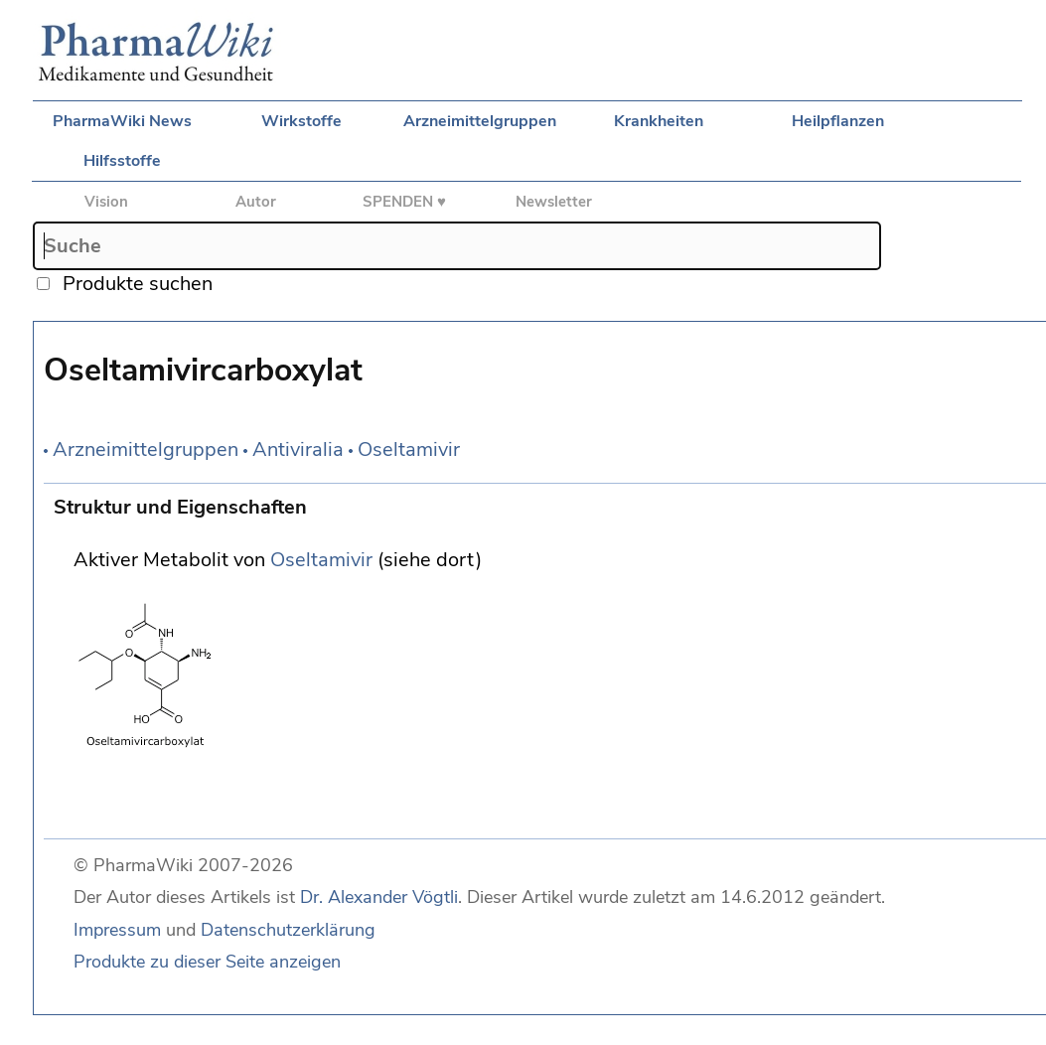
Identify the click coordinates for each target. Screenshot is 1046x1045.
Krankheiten (658, 121)
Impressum (117, 930)
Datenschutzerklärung (288, 930)
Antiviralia (298, 449)
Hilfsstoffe (122, 161)
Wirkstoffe (301, 121)
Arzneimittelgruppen (479, 121)
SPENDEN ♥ (404, 202)
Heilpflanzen (838, 121)
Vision (106, 202)
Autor (255, 202)
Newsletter (554, 202)
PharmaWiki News (122, 121)
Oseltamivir (409, 449)
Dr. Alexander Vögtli (379, 897)
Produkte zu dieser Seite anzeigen (207, 961)
